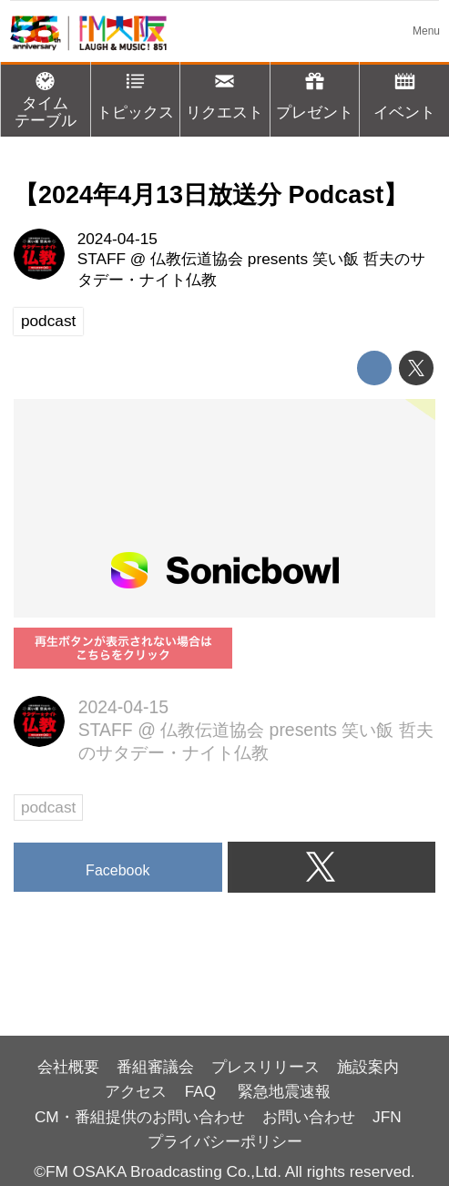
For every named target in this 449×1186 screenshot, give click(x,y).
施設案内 (368, 1067)
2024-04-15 (117, 239)
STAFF (101, 259)
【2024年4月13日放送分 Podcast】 (211, 195)
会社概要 (68, 1067)
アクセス (136, 1091)
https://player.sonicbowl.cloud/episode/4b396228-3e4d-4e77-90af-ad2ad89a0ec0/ (224, 508)
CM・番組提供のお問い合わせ (140, 1117)
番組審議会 (155, 1067)
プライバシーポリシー (225, 1141)
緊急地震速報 (284, 1091)
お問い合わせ (308, 1117)
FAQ (202, 1091)
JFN (387, 1117)
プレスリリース (265, 1067)
